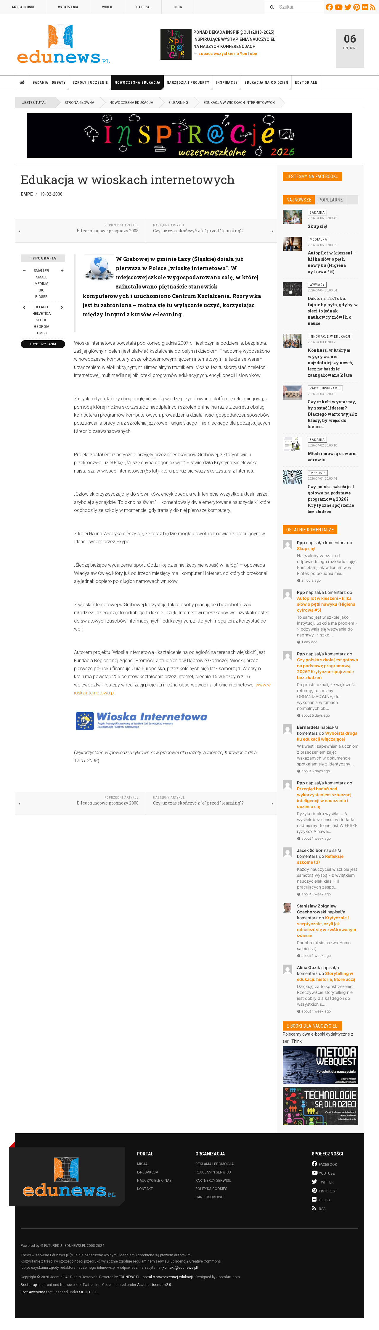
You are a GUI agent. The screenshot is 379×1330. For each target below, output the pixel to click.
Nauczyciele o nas (154, 1181)
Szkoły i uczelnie (92, 85)
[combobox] (294, 7)
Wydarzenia (68, 7)
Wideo (107, 7)
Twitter (348, 7)
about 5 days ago (313, 715)
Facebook (330, 7)
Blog (178, 7)
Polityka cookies (211, 1189)
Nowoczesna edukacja (139, 85)
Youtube (339, 7)
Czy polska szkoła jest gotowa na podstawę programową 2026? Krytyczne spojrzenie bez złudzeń (331, 499)
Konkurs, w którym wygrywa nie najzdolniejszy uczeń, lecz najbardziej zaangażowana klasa (330, 362)
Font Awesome (33, 1292)
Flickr (366, 7)
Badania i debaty (51, 85)
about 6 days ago (313, 771)
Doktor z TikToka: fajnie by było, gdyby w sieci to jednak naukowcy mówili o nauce (333, 311)
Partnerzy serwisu (213, 1181)
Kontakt (145, 1189)
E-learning (178, 103)
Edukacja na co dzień (268, 85)
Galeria (143, 7)
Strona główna (22, 82)
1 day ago (307, 642)
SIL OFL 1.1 (88, 1292)
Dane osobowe (209, 1197)
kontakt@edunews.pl (180, 1267)
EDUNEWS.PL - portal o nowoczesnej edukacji (156, 1277)
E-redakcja (147, 1172)
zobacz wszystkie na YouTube (227, 53)
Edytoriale (306, 82)
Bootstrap (29, 1285)
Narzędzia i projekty (190, 85)
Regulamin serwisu (213, 1172)
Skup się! (317, 226)
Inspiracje (228, 85)
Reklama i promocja (214, 1164)
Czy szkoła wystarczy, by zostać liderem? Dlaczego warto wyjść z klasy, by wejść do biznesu (332, 414)
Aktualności (23, 7)
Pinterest (357, 7)
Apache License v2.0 (154, 1285)
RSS (373, 7)
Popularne (330, 200)
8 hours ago (309, 580)
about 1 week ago (314, 838)
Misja (142, 1164)
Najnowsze (298, 200)
